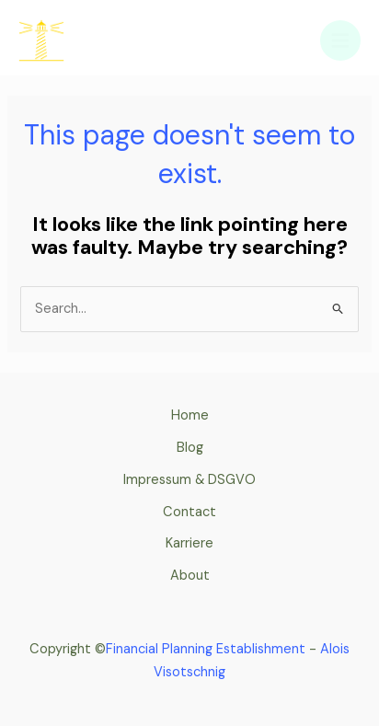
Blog (190, 447)
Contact (189, 512)
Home (190, 415)
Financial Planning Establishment (207, 649)
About (190, 575)
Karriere (189, 543)
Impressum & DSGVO (189, 480)
